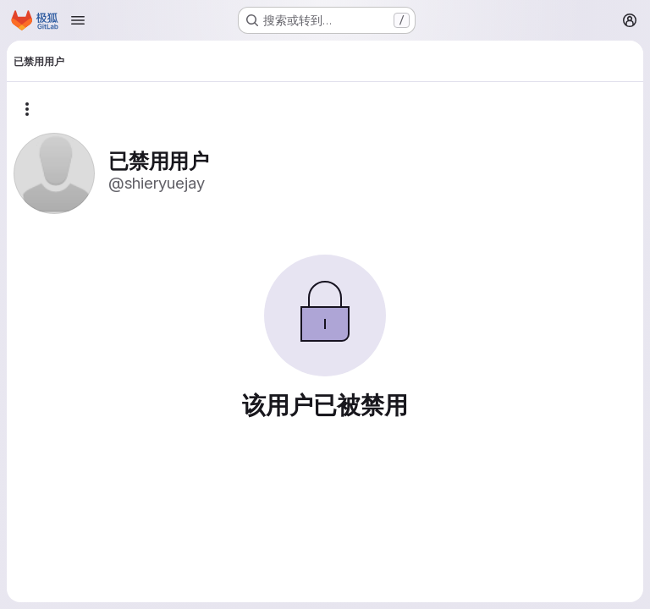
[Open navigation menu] (77, 20)
